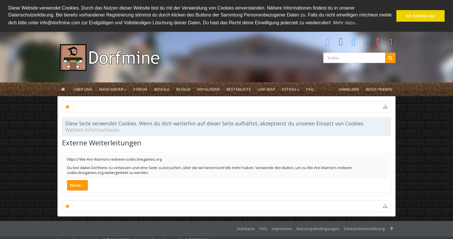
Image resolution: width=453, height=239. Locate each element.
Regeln (183, 88)
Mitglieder (208, 88)
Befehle (161, 88)
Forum (140, 88)
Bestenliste (238, 88)
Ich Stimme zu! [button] (420, 16)
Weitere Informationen (92, 129)
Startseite (246, 228)
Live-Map (266, 88)
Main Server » (113, 88)
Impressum (282, 228)
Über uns (83, 88)
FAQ (310, 88)
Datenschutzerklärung (364, 228)
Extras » (290, 88)
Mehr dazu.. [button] (345, 22)
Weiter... (77, 184)
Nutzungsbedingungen (317, 228)
